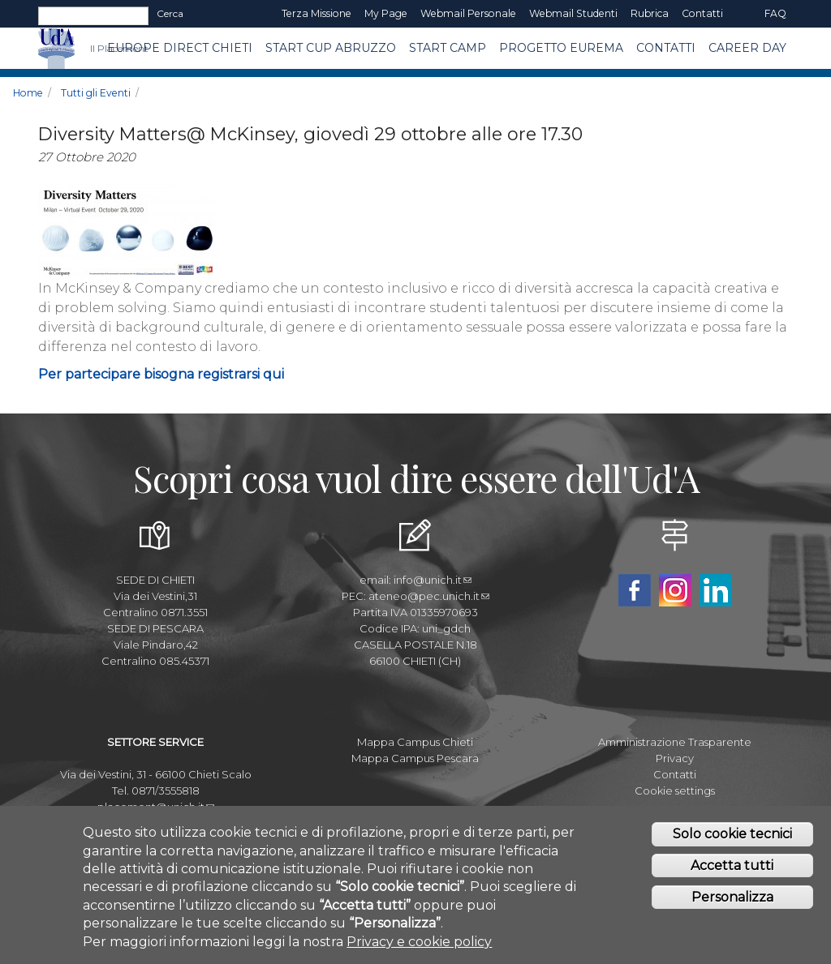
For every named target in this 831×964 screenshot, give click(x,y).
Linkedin (715, 590)
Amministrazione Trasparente (674, 741)
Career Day (747, 48)
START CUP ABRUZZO (330, 48)
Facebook (634, 590)
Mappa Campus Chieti (415, 741)
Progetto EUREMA (561, 48)
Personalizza (732, 900)
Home (28, 93)
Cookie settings (675, 790)
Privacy (675, 758)
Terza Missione (316, 13)
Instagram (675, 590)
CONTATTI (665, 48)
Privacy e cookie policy (419, 944)
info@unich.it (432, 579)
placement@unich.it (155, 806)
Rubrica (650, 13)
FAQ (775, 13)
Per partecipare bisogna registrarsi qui (161, 374)
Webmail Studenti (573, 13)
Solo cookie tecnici (732, 837)
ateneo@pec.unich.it (428, 595)
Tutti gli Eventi (96, 93)
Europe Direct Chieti (179, 48)
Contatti (702, 13)
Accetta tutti (732, 868)
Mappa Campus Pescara (415, 758)
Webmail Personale (468, 13)
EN (744, 14)
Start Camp (447, 48)
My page (385, 13)
